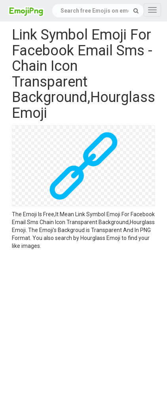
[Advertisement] (74, 328)
